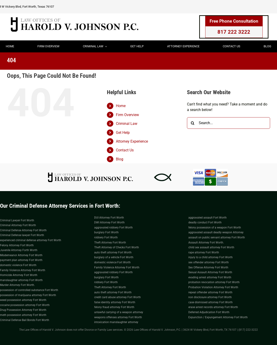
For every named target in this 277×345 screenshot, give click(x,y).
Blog (119, 159)
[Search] (193, 123)
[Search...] (228, 123)
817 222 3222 (233, 32)
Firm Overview (127, 115)
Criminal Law (126, 123)
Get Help (123, 132)
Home (121, 106)
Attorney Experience (132, 141)
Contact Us (125, 150)
